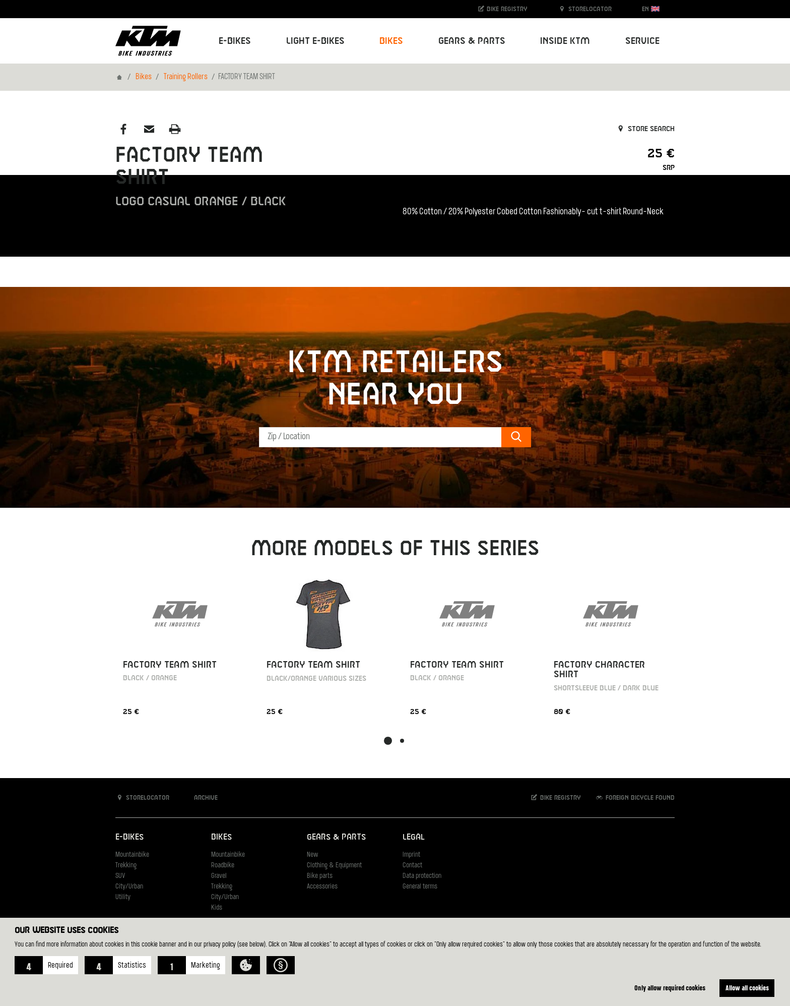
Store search (645, 129)
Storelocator (585, 9)
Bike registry (502, 9)
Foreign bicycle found (635, 797)
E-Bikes (129, 837)
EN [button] (651, 9)
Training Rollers (186, 77)
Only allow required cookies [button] (669, 987)
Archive (200, 797)
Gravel (219, 876)
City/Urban (129, 887)
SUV (120, 876)
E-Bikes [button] (235, 41)
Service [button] (642, 41)
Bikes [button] (391, 41)
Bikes (144, 77)
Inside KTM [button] (565, 41)
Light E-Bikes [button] (315, 41)
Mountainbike (132, 855)
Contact (412, 865)
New (312, 855)
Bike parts (320, 876)
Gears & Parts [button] (471, 41)
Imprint (411, 855)
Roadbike (222, 865)
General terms (420, 887)
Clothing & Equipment (334, 865)
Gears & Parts (336, 837)
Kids (216, 908)
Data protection (422, 876)
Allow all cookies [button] (747, 987)
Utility (122, 897)
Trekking (126, 865)
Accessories (322, 887)
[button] (46, 965)
